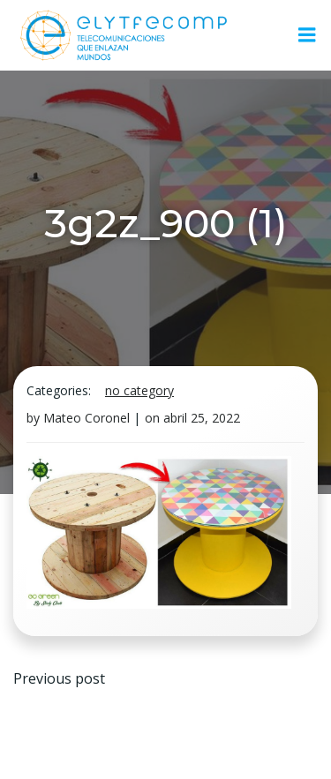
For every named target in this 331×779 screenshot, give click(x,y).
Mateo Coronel (86, 417)
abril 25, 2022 (201, 417)
